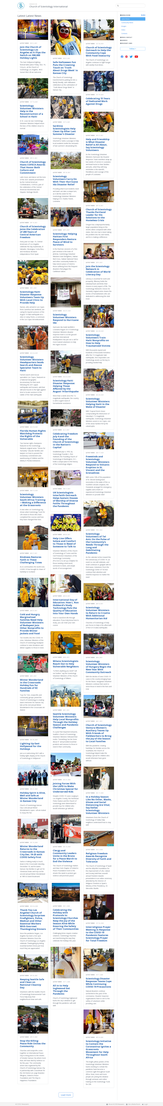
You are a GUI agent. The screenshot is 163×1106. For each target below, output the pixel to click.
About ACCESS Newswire (116, 1104)
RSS (143, 15)
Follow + (132, 49)
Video (123, 30)
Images (123, 26)
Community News (127, 23)
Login (146, 1104)
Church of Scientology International (48, 6)
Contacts (124, 33)
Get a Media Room (134, 1104)
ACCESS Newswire (22, 1104)
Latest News (125, 19)
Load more (66, 1095)
